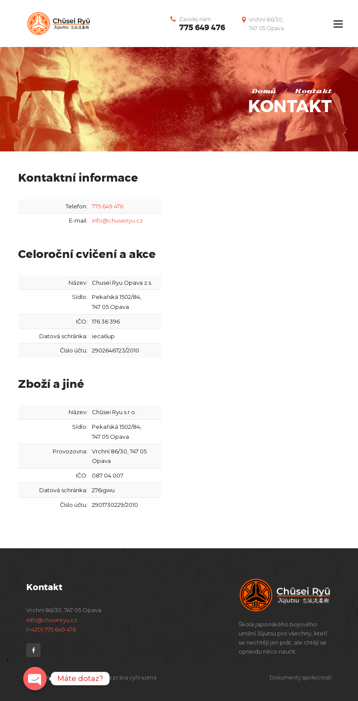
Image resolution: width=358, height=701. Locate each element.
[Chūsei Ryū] (268, 349)
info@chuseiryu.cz (117, 220)
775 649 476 (202, 27)
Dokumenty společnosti (301, 677)
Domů (263, 91)
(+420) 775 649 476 (51, 629)
